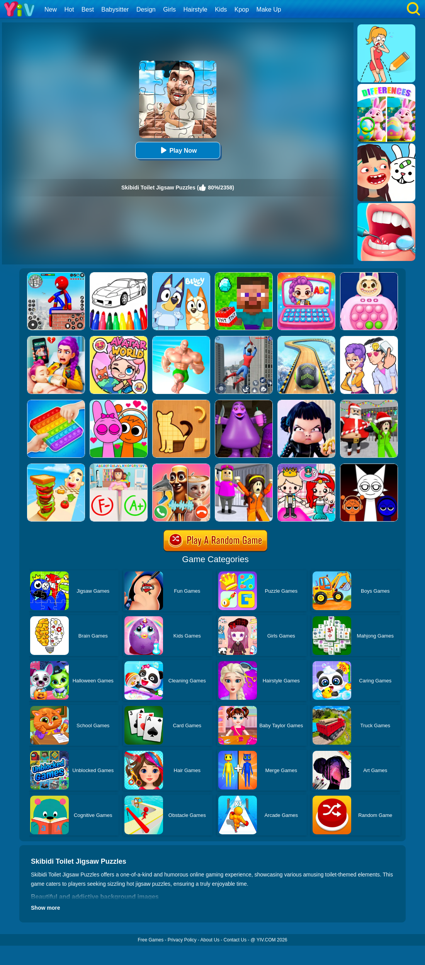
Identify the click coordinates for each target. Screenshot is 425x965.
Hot (69, 9)
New (50, 9)
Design (146, 9)
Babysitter (115, 9)
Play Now (177, 150)
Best (88, 9)
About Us (210, 940)
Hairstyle (195, 9)
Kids (221, 9)
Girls (169, 9)
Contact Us (235, 940)
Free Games (150, 940)
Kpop (242, 9)
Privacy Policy (182, 940)
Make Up (269, 9)
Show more (45, 908)
